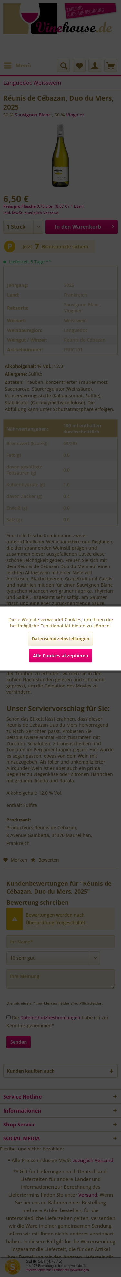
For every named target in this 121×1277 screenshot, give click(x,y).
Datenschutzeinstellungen (60, 639)
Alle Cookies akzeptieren (60, 655)
